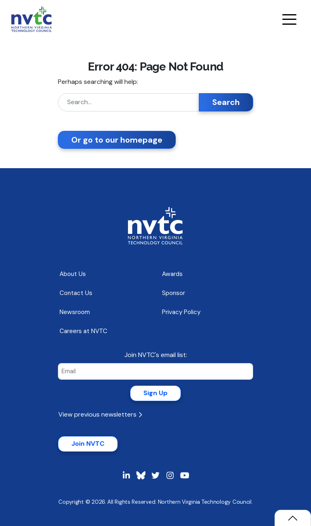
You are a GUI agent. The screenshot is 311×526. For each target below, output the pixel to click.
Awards (172, 274)
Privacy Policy (181, 312)
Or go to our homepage (116, 140)
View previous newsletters (100, 414)
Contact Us (76, 293)
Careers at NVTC (83, 331)
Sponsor (173, 293)
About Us (73, 274)
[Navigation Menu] (289, 19)
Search (226, 102)
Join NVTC (87, 443)
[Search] (128, 102)
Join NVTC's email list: (155, 355)
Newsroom (75, 312)
